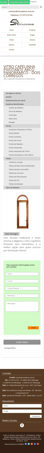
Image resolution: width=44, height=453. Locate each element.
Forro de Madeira (15, 111)
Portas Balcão (14, 133)
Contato (11, 50)
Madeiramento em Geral (15, 100)
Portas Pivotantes (15, 148)
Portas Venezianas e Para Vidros (21, 155)
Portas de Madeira (16, 144)
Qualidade (32, 45)
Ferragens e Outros (13, 93)
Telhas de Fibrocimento (18, 177)
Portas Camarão (15, 137)
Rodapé (12, 122)
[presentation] (21, 320)
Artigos (32, 35)
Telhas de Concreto (16, 173)
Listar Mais (22, 342)
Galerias (11, 45)
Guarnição (13, 115)
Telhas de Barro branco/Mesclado (21, 166)
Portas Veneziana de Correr (19, 151)
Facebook (22, 425)
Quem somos (11, 35)
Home (12, 30)
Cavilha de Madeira (16, 108)
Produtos (32, 30)
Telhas (8, 158)
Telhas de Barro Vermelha (19, 169)
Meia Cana (13, 119)
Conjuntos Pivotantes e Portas (20, 129)
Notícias (32, 40)
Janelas (8, 97)
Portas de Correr (15, 140)
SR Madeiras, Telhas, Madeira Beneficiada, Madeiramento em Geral (22, 436)
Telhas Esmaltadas (16, 184)
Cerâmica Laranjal (16, 162)
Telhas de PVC (14, 180)
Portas (8, 126)
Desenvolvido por (14, 444)
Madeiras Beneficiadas (15, 104)
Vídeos (11, 40)
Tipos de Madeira (12, 187)
